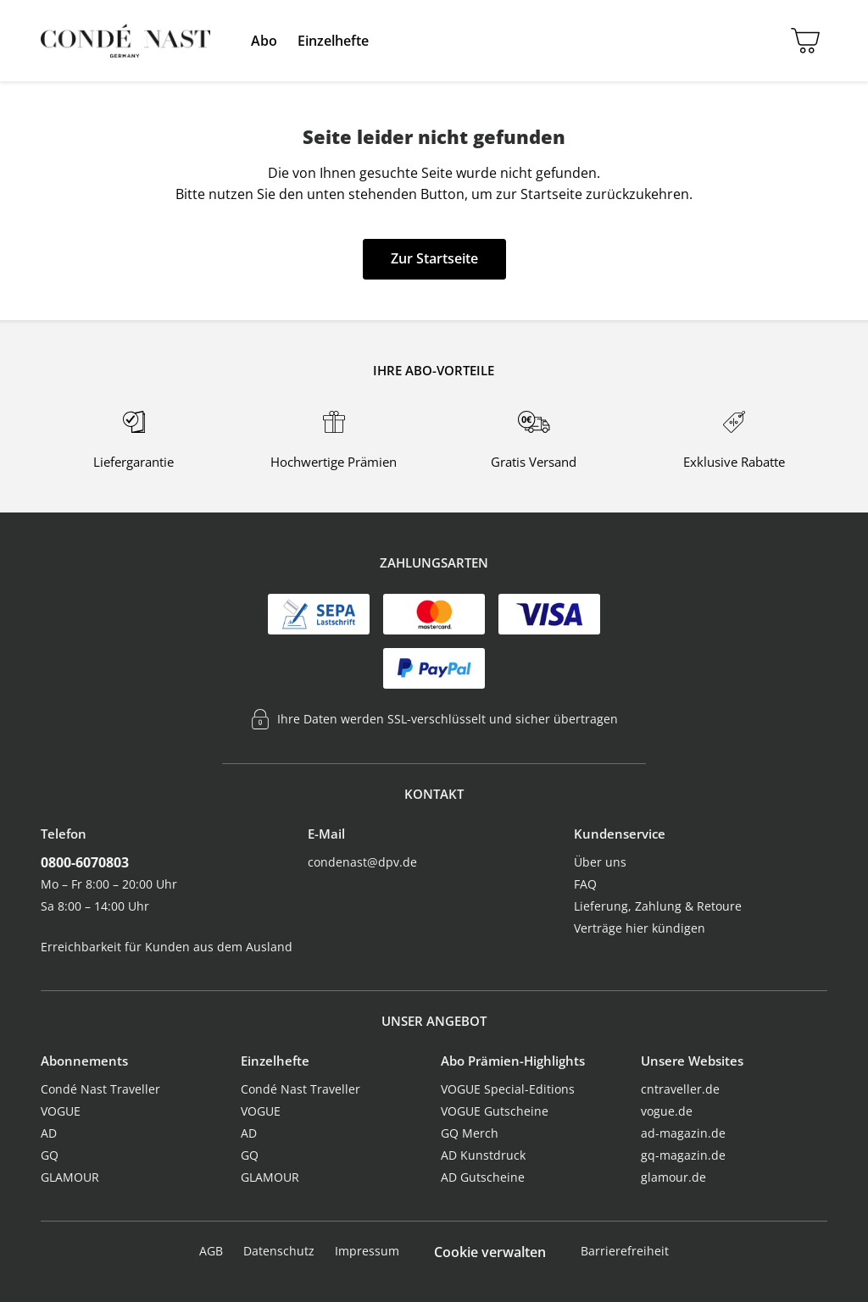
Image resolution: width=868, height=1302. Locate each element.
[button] (264, 40)
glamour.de (673, 1177)
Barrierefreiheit (625, 1251)
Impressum (367, 1251)
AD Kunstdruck (483, 1155)
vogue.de (667, 1111)
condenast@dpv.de (362, 862)
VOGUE (61, 1111)
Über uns (600, 862)
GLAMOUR (70, 1177)
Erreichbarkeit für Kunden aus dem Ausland (166, 947)
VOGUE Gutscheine (494, 1111)
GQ (49, 1155)
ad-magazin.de (683, 1133)
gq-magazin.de (683, 1155)
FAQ (585, 884)
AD (49, 1133)
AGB (211, 1251)
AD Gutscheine (483, 1177)
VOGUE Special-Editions (508, 1089)
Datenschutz (278, 1251)
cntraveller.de (680, 1089)
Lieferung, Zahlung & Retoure (658, 906)
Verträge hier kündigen (639, 928)
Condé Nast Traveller (100, 1089)
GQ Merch (469, 1133)
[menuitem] (264, 40)
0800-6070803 (85, 862)
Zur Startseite (434, 258)
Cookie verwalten (490, 1252)
